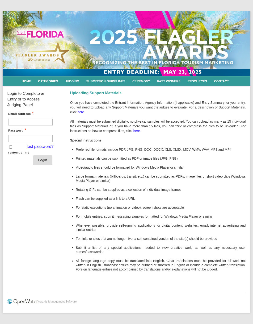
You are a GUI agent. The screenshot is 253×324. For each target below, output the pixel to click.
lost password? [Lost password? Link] (40, 146)
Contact (221, 81)
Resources (197, 81)
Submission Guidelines (105, 81)
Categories (48, 81)
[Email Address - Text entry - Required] (30, 122)
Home (26, 81)
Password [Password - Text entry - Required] (17, 130)
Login (42, 160)
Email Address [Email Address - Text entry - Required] (21, 114)
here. (137, 131)
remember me (19, 152)
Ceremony (141, 81)
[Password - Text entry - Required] (30, 138)
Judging (72, 81)
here (80, 112)
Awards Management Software (57, 301)
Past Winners (169, 81)
